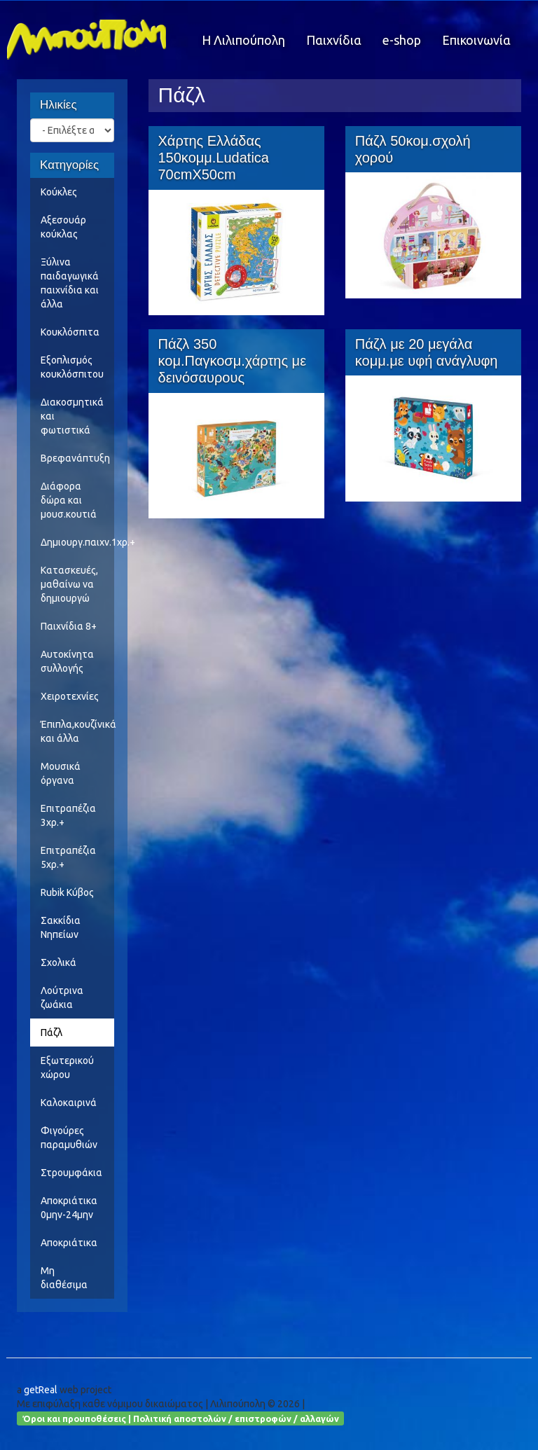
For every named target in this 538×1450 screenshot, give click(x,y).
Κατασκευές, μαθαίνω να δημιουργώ (69, 584)
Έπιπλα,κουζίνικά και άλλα (77, 731)
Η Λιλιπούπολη (243, 40)
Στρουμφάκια (71, 1172)
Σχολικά (58, 962)
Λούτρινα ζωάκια (62, 997)
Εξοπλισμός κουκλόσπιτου (72, 367)
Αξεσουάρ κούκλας (63, 227)
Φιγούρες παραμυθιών (69, 1137)
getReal (40, 1389)
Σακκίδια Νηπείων (61, 927)
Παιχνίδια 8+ (69, 626)
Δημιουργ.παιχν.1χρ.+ (77, 542)
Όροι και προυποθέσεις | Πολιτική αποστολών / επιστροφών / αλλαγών (180, 1418)
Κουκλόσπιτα (70, 332)
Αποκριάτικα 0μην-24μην (69, 1207)
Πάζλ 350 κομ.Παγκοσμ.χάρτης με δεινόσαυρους (232, 360)
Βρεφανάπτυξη (75, 458)
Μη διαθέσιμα (64, 1277)
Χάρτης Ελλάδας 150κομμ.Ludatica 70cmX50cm (213, 157)
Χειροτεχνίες (70, 696)
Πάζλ (51, 1032)
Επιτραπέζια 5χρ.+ (68, 857)
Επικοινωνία (476, 40)
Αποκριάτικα (69, 1242)
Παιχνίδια (333, 40)
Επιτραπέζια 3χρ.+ (68, 815)
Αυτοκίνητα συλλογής (67, 661)
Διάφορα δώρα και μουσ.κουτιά (69, 500)
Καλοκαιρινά (69, 1102)
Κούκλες (59, 192)
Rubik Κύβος (67, 892)
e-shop (401, 40)
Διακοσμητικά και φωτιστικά (72, 416)
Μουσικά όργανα (61, 773)
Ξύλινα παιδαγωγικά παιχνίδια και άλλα (70, 283)
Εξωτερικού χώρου (67, 1067)
